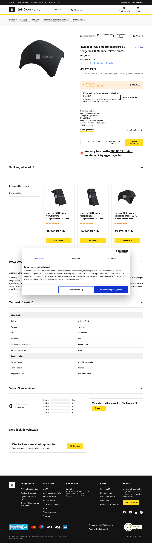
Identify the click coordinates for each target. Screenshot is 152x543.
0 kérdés (109, 63)
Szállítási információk (38, 2)
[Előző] (135, 179)
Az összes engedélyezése (111, 290)
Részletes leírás (135, 130)
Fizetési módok (49, 501)
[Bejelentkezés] (124, 9)
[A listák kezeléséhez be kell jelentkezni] (105, 34)
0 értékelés (98, 63)
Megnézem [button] (58, 240)
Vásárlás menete (49, 512)
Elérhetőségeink (22, 2)
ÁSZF (45, 489)
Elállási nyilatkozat (50, 497)
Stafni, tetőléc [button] (15, 193)
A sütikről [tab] (112, 258)
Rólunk (11, 2)
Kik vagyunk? (105, 489)
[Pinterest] (141, 512)
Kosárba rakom (134, 142)
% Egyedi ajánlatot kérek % (112, 142)
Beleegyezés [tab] (40, 258)
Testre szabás (75, 290)
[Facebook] (124, 512)
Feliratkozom (131, 503)
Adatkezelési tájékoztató (52, 493)
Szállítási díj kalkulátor (29, 493)
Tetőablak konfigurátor (29, 489)
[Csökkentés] (83, 141)
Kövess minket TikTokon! (109, 504)
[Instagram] (136, 512)
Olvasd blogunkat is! (107, 497)
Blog (59, 2)
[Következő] (141, 179)
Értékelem (99, 408)
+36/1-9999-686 (137, 2)
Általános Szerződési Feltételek (101, 525)
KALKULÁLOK (130, 97)
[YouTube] (130, 512)
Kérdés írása (75, 446)
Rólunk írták (104, 501)
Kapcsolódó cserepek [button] (19, 186)
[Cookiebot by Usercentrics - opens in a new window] (117, 251)
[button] (56, 9)
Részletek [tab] (76, 258)
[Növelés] (93, 141)
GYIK (45, 508)
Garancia (52, 2)
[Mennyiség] (88, 141)
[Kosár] (138, 9)
